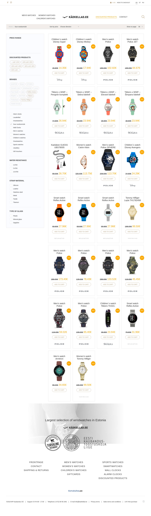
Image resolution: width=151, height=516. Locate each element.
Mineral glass (17, 219)
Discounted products (106, 17)
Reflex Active (31, 92)
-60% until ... (15, 70)
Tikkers (30, 96)
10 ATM (15, 172)
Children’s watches (45, 18)
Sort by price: (54, 27)
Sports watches (18, 144)
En (136, 2)
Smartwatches (18, 121)
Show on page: (132, 27)
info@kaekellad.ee (81, 502)
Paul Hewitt (14, 92)
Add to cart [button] (59, 73)
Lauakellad (16, 117)
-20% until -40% (16, 66)
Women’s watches (46, 15)
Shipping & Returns (36, 470)
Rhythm (13, 96)
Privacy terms (95, 502)
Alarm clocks (17, 114)
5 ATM (15, 168)
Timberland (14, 100)
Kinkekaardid (27, 88)
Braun (22, 84)
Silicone (15, 185)
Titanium (16, 202)
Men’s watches (29, 15)
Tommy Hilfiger (26, 100)
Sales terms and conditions (112, 502)
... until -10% (15, 62)
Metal (15, 195)
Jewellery (16, 148)
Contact (123, 17)
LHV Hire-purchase (131, 502)
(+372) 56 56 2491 (61, 502)
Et (140, 2)
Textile (15, 199)
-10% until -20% (27, 62)
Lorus (36, 88)
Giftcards (73, 474)
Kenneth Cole (15, 88)
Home (11, 27)
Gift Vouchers (17, 151)
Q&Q (23, 92)
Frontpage (36, 462)
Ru (143, 2)
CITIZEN (30, 84)
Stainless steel (18, 192)
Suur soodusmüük (19, 124)
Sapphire (16, 223)
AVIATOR (14, 84)
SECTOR (22, 96)
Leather (15, 189)
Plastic (15, 216)
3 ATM (15, 165)
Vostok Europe (16, 104)
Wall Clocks (17, 127)
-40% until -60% (29, 66)
